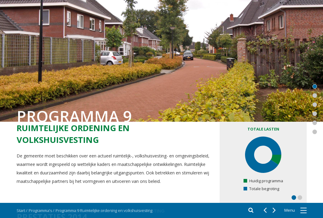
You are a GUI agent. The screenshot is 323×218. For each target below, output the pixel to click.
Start (21, 210)
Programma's (40, 210)
